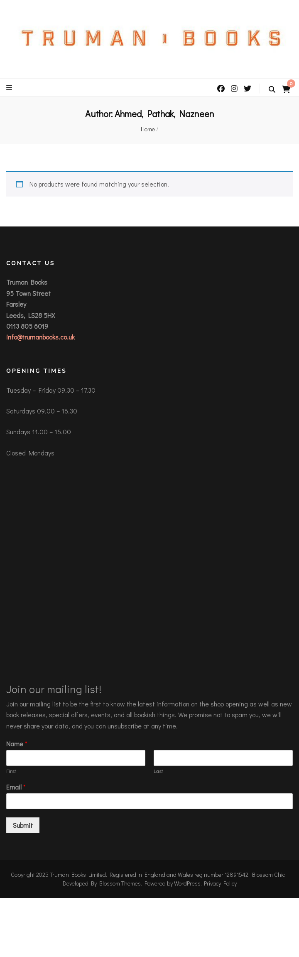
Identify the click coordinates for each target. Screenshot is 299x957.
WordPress (187, 883)
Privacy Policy (220, 883)
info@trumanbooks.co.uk (40, 336)
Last (158, 771)
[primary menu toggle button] (10, 87)
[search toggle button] (272, 89)
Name (16, 744)
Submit (23, 825)
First (11, 771)
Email (16, 787)
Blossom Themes (120, 883)
